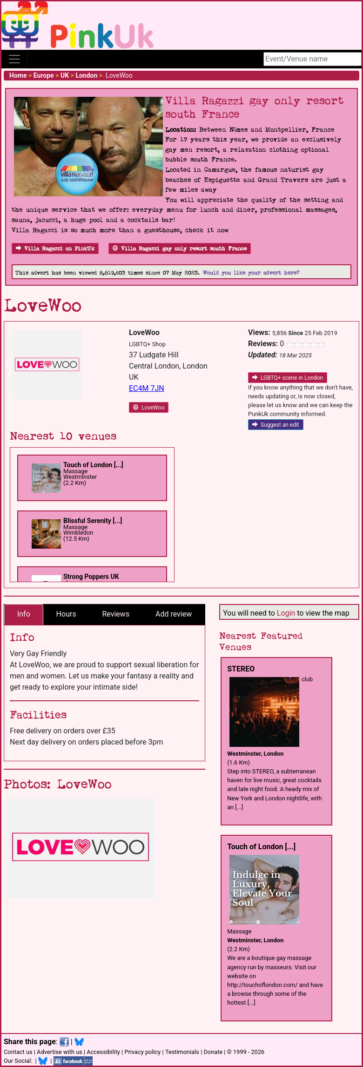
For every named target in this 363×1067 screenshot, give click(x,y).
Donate (212, 1051)
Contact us (18, 1051)
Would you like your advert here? (251, 273)
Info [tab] (23, 614)
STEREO (241, 668)
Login (286, 613)
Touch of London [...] (93, 465)
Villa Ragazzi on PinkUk (55, 249)
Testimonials (182, 1051)
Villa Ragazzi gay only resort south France (180, 249)
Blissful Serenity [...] (92, 520)
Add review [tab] (173, 614)
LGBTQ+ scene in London (287, 378)
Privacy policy (142, 1051)
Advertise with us (59, 1051)
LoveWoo (148, 407)
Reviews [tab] (115, 614)
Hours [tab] (66, 614)
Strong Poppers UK (91, 576)
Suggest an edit (275, 425)
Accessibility (103, 1051)
